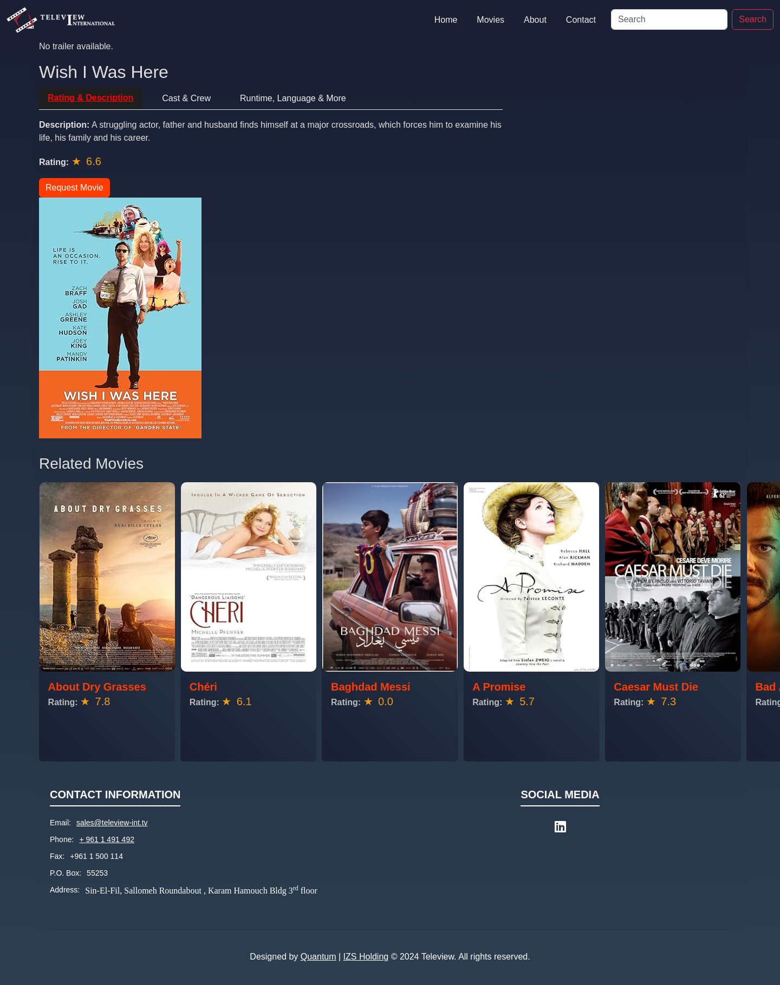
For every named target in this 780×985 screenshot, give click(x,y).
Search (752, 19)
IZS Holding (366, 956)
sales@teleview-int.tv (112, 822)
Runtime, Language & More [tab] (293, 98)
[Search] (669, 19)
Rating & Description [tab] (90, 97)
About (535, 19)
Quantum (318, 956)
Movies (490, 19)
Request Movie (74, 187)
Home (446, 19)
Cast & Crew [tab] (186, 98)
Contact (581, 19)
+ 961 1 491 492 (106, 839)
